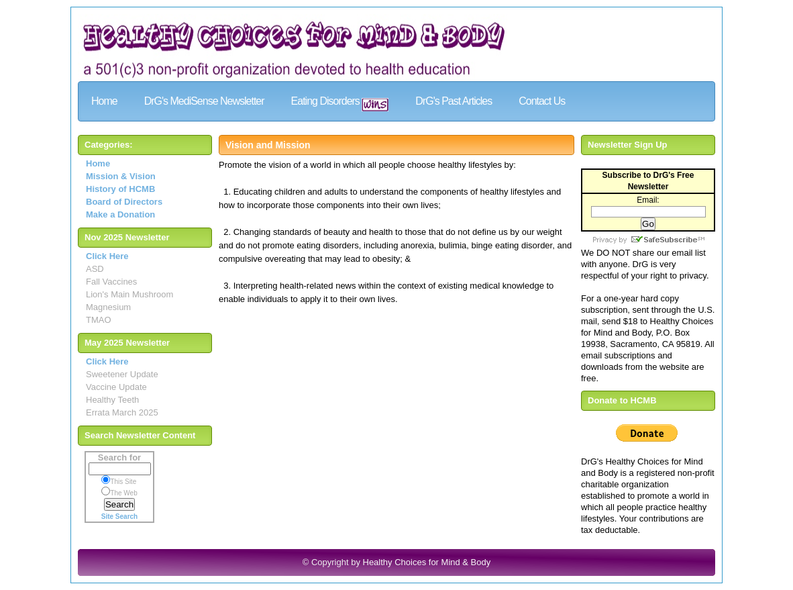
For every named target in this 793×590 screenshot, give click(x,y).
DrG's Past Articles (453, 101)
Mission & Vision (121, 176)
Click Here (107, 256)
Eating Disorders (340, 103)
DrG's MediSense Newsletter (204, 101)
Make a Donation (120, 214)
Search (119, 504)
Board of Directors (124, 202)
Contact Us (542, 101)
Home (104, 101)
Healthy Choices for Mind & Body (427, 562)
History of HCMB (120, 189)
